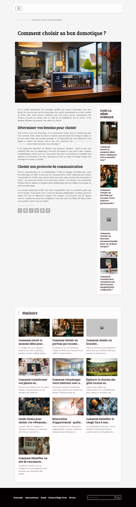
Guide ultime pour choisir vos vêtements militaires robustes (32, 422)
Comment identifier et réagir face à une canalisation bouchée (100, 422)
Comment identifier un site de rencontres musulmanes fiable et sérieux (33, 463)
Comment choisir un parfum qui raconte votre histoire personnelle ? (107, 196)
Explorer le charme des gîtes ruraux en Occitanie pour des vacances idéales (100, 385)
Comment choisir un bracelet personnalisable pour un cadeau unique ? (109, 240)
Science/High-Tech (57, 497)
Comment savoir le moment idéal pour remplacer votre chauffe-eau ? (108, 153)
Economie (18, 497)
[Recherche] (101, 497)
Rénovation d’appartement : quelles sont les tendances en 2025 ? (67, 424)
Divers (26, 19)
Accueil (18, 19)
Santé (43, 497)
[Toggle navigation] (19, 8)
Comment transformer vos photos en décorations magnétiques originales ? (107, 283)
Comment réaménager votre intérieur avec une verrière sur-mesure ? (67, 383)
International (31, 497)
